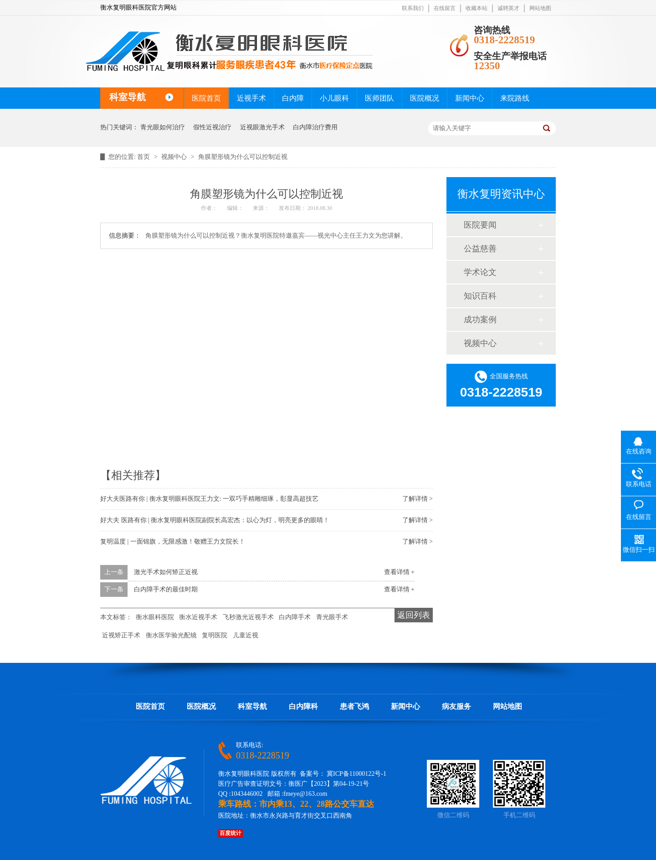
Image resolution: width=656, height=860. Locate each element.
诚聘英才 (508, 8)
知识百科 (480, 295)
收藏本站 (476, 8)
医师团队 (379, 98)
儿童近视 (245, 635)
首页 (144, 156)
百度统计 (230, 833)
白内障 (293, 98)
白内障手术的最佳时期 (166, 589)
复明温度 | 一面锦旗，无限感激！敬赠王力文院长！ (172, 541)
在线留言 (445, 8)
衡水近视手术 (198, 617)
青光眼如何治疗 (162, 127)
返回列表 (413, 615)
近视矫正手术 (121, 635)
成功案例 (480, 319)
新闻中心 (469, 98)
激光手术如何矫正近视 (166, 572)
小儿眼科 (334, 98)
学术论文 (480, 272)
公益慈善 (480, 248)
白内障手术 (295, 617)
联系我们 (413, 8)
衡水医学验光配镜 (171, 635)
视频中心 (175, 156)
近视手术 (251, 98)
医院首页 (206, 98)
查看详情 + (399, 572)
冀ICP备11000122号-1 (356, 773)
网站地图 (540, 8)
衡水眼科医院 (155, 617)
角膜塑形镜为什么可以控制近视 (242, 156)
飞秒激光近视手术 (248, 617)
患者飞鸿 (354, 706)
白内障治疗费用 (315, 127)
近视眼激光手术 (262, 127)
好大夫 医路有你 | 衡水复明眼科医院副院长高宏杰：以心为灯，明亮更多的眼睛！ (214, 520)
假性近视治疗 (212, 127)
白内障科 (303, 706)
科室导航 (252, 706)
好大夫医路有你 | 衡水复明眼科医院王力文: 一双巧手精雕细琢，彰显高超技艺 (209, 498)
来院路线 (514, 98)
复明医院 (214, 635)
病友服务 (456, 706)
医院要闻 (480, 224)
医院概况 (424, 98)
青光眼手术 (332, 617)
